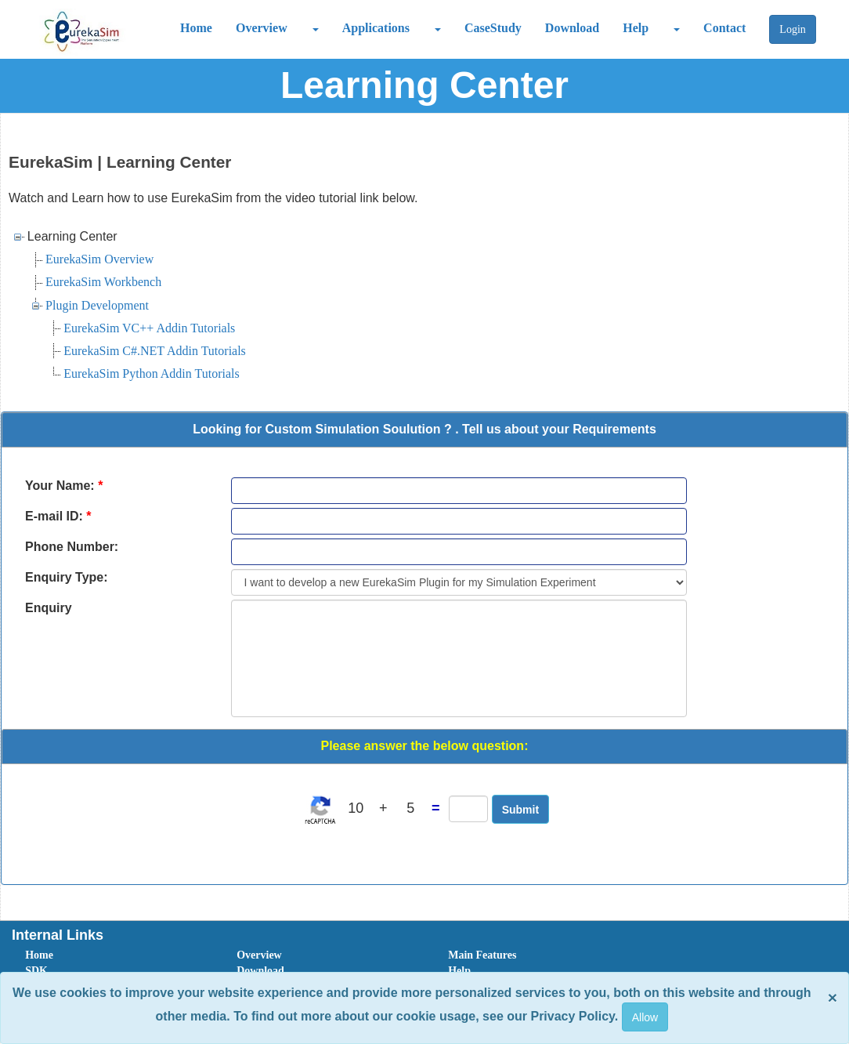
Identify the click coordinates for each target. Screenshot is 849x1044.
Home (196, 27)
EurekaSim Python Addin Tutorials (151, 373)
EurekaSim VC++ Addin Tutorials (149, 328)
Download (572, 27)
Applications (376, 27)
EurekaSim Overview (99, 259)
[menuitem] (113, 955)
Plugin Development (97, 305)
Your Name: (64, 485)
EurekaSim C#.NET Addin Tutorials (154, 350)
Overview (261, 27)
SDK (36, 971)
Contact (724, 27)
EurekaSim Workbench (103, 281)
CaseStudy (493, 27)
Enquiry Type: (66, 577)
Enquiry (48, 607)
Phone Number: (71, 546)
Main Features (482, 955)
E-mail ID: (58, 516)
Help (635, 27)
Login (792, 29)
